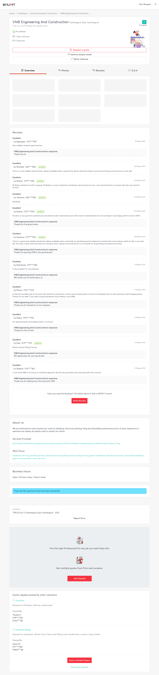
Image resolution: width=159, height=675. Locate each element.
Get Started (79, 578)
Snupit (12, 13)
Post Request (145, 4)
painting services (69, 456)
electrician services (115, 456)
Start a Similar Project (79, 660)
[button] (155, 4)
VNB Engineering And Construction (74, 13)
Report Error (79, 518)
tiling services (83, 456)
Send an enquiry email (79, 54)
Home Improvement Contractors (44, 13)
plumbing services (37, 456)
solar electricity (39, 458)
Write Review (79, 401)
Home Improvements (54, 443)
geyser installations (97, 456)
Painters (67, 443)
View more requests (79, 667)
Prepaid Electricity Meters (91, 443)
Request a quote (79, 50)
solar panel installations (134, 456)
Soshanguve (22, 13)
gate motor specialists (22, 458)
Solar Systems (109, 443)
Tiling (118, 443)
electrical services (53, 456)
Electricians (17, 443)
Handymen (39, 443)
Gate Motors (28, 443)
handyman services (21, 456)
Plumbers (75, 443)
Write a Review (79, 59)
